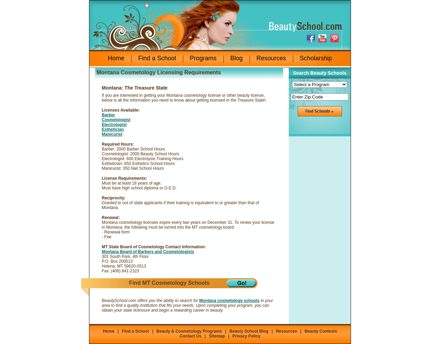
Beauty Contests (321, 331)
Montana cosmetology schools (229, 300)
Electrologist (114, 124)
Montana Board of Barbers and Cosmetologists (148, 251)
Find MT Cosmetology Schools (169, 283)
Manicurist (112, 134)
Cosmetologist (116, 119)
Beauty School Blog (249, 331)
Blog (236, 58)
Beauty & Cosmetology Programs (189, 331)
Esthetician (113, 129)
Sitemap (217, 336)
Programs (203, 58)
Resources (271, 58)
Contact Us (190, 336)
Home (116, 58)
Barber (108, 115)
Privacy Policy (246, 336)
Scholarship (316, 58)
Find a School (157, 58)
